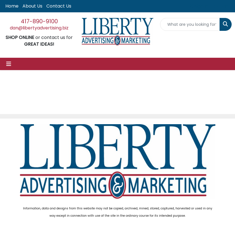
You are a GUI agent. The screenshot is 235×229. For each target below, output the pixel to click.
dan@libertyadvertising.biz (39, 28)
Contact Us (58, 6)
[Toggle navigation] (9, 64)
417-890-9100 (39, 21)
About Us (32, 6)
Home (12, 6)
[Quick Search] (190, 24)
